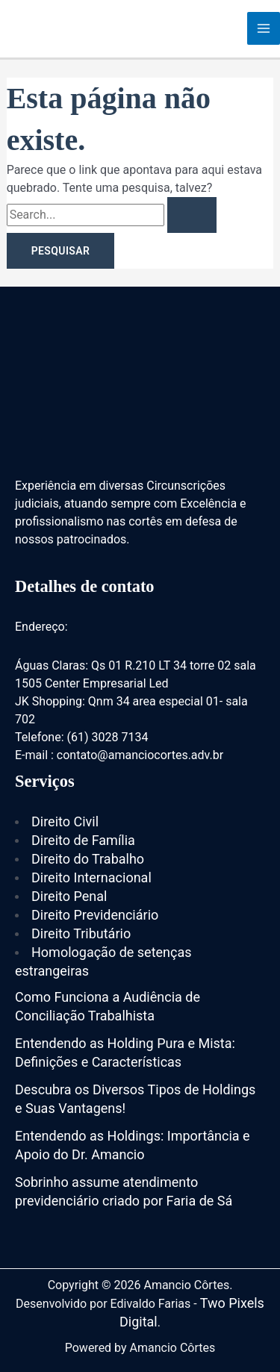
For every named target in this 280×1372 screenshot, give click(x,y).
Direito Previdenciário (94, 915)
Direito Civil (65, 821)
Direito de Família (83, 840)
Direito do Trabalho (87, 859)
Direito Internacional (91, 877)
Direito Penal (69, 896)
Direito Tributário (81, 933)
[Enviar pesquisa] (192, 215)
